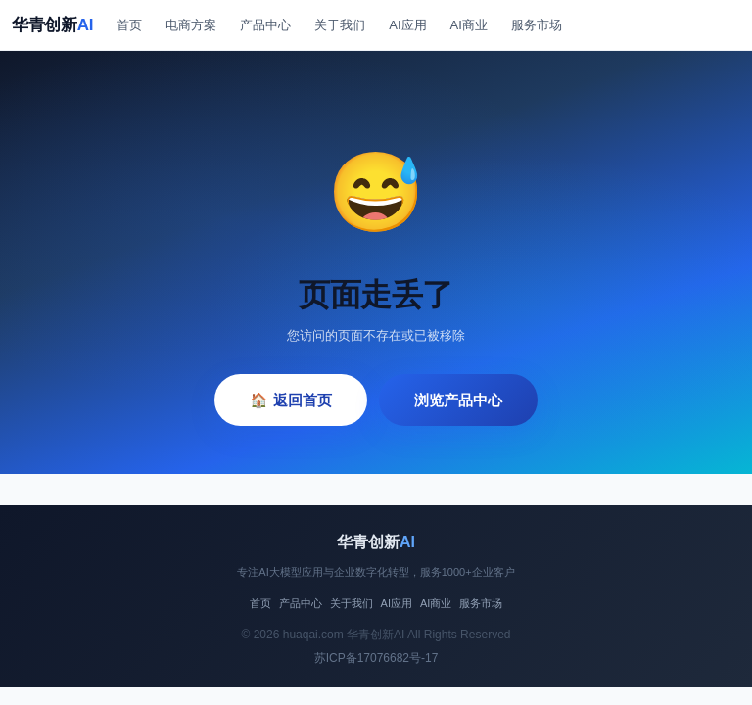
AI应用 (407, 25)
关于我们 (339, 25)
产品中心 (265, 25)
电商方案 (190, 25)
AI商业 (469, 25)
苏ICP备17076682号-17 (376, 658)
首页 (129, 25)
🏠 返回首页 (290, 400)
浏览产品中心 (458, 400)
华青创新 (52, 25)
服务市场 (536, 25)
